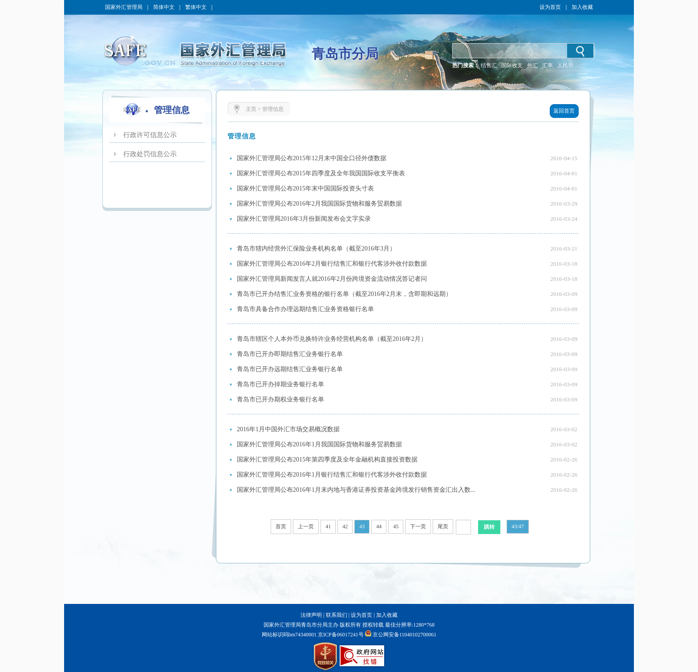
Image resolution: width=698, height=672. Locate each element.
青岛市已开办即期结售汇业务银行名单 (290, 354)
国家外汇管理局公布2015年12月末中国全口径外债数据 (311, 158)
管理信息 (273, 109)
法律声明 (311, 615)
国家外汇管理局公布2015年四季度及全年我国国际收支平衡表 (321, 173)
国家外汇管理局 (123, 7)
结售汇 (489, 65)
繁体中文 (196, 7)
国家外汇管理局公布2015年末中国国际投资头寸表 (305, 188)
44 (378, 526)
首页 (281, 526)
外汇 (532, 65)
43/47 (517, 526)
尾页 (443, 526)
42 (345, 526)
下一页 (418, 526)
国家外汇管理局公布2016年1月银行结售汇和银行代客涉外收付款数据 (332, 474)
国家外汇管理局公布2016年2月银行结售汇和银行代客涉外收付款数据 (332, 263)
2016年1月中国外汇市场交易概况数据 (288, 429)
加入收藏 (582, 7)
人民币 (565, 65)
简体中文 (163, 7)
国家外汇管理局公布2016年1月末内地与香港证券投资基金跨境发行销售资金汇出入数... (356, 489)
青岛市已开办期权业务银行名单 (280, 399)
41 (328, 526)
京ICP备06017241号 (340, 635)
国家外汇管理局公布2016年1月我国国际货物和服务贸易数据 (319, 444)
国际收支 (512, 65)
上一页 (306, 526)
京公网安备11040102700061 (405, 635)
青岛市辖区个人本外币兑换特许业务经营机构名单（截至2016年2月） (332, 339)
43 (362, 526)
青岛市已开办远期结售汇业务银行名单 (290, 369)
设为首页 (550, 7)
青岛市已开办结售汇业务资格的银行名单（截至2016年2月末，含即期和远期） (344, 294)
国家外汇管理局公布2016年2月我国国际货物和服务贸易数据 (319, 203)
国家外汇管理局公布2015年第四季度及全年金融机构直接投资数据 (327, 459)
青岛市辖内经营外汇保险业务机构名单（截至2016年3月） (316, 248)
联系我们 (336, 615)
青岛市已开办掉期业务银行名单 (280, 384)
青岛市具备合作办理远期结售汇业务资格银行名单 (305, 309)
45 (395, 526)
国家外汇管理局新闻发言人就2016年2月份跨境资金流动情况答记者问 (332, 278)
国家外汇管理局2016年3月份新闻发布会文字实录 (304, 218)
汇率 (547, 65)
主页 (251, 109)
